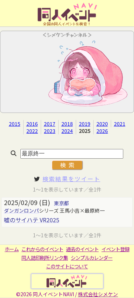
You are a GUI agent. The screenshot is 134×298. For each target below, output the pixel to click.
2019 (84, 123)
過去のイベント (82, 249)
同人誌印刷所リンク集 (44, 257)
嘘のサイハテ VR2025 (31, 219)
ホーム (12, 249)
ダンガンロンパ (21, 210)
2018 (67, 123)
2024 (67, 130)
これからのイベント (42, 249)
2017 (49, 123)
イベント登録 (115, 249)
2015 (14, 123)
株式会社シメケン (98, 294)
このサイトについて (67, 266)
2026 (102, 130)
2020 (102, 123)
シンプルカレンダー (92, 257)
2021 (119, 123)
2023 (49, 130)
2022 (32, 130)
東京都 (61, 203)
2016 (32, 123)
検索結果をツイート (71, 178)
